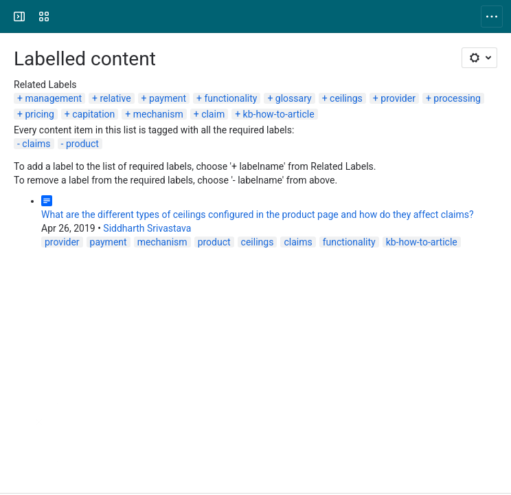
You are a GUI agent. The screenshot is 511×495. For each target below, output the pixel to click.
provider (398, 98)
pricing (39, 114)
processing (457, 98)
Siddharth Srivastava (147, 228)
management (53, 98)
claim (213, 114)
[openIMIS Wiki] (63, 17)
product (82, 143)
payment (167, 98)
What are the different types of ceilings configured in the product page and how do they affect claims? (257, 214)
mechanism (158, 114)
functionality (230, 98)
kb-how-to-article (279, 114)
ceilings (346, 98)
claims (36, 143)
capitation (93, 114)
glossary (293, 98)
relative (115, 98)
